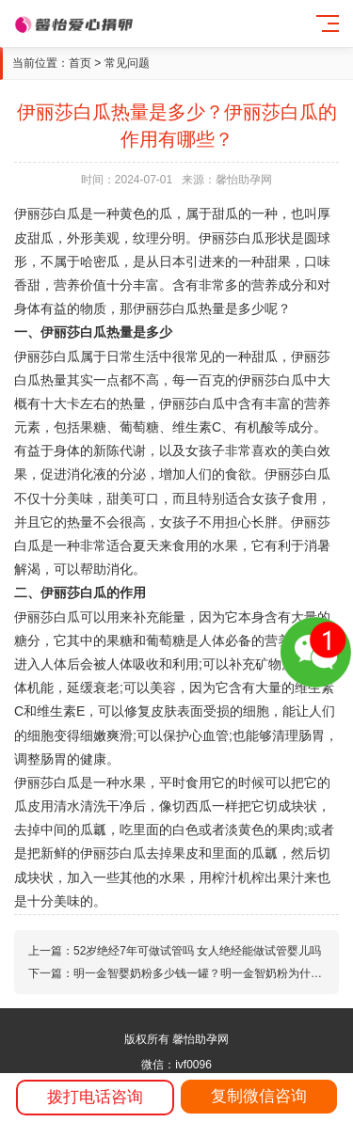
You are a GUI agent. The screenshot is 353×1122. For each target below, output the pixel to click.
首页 (80, 63)
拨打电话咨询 (95, 1097)
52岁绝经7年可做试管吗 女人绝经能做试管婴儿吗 (197, 950)
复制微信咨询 (259, 1096)
